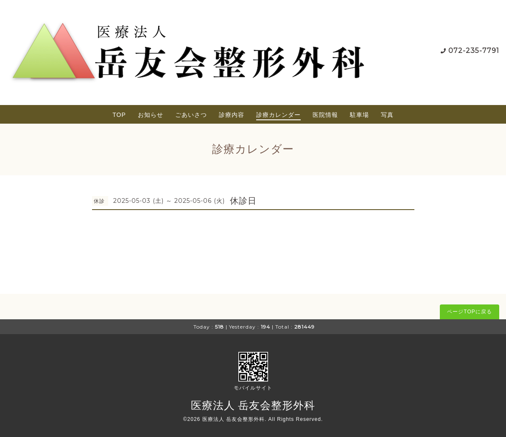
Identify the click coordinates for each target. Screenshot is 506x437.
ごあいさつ (191, 114)
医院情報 (325, 114)
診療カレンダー (278, 114)
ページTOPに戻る (469, 312)
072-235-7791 (473, 51)
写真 (387, 114)
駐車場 (359, 114)
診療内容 (231, 114)
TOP (119, 114)
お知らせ (150, 114)
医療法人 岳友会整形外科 (253, 405)
